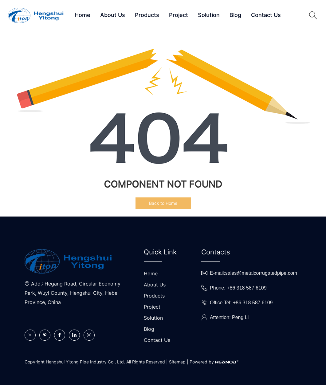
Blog (235, 15)
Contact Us (266, 15)
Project (178, 15)
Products (147, 15)
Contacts (215, 252)
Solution (209, 15)
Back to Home (163, 203)
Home (82, 15)
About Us (112, 15)
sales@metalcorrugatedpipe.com (261, 273)
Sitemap (177, 361)
